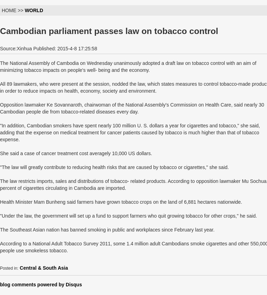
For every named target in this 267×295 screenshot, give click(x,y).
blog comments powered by (41, 284)
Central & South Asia (44, 268)
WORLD (34, 10)
